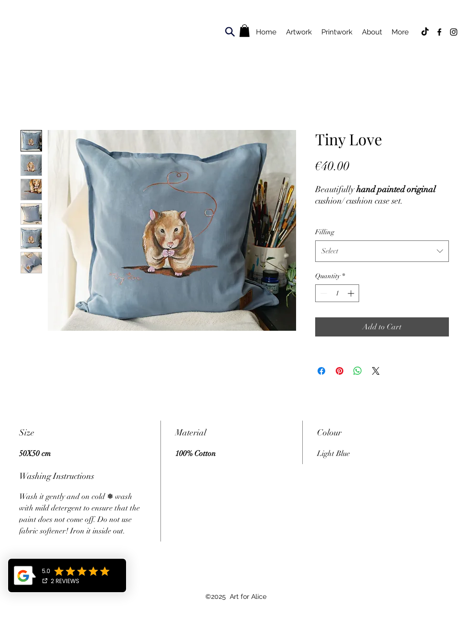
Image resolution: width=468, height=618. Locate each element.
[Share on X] (376, 371)
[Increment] (352, 293)
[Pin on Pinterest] (339, 371)
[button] (244, 30)
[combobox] (382, 250)
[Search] (230, 31)
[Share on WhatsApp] (357, 371)
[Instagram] (453, 32)
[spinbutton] (337, 293)
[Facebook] (439, 32)
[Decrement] (323, 293)
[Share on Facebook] (321, 371)
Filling (324, 232)
